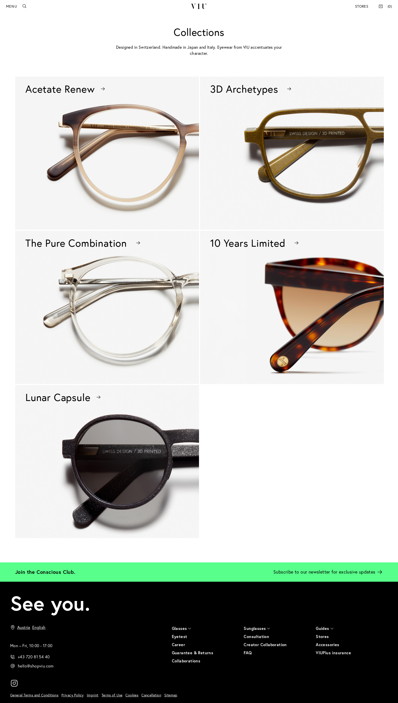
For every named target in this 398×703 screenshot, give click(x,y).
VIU (199, 6)
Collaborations (186, 660)
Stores (361, 6)
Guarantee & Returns (192, 652)
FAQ (248, 652)
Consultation (256, 636)
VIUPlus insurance (333, 652)
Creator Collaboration (265, 644)
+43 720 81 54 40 (33, 656)
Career (178, 644)
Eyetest (179, 636)
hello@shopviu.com (36, 665)
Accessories (327, 644)
